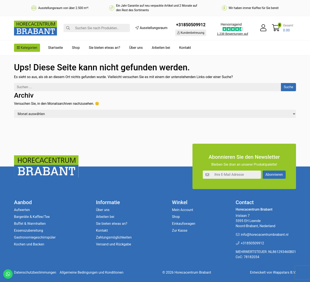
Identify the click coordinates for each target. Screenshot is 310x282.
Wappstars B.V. (284, 272)
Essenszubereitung (28, 230)
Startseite (55, 48)
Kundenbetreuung (190, 32)
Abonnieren (274, 175)
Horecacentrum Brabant (192, 272)
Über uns (136, 48)
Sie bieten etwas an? (104, 48)
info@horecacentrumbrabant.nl (264, 235)
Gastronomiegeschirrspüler (35, 237)
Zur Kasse (179, 230)
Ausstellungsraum (151, 28)
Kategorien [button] (27, 48)
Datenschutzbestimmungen (35, 272)
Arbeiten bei (161, 48)
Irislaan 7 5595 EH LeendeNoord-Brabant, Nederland (255, 221)
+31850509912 (191, 24)
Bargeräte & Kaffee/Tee (32, 217)
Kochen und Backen (29, 244)
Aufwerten (22, 210)
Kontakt (185, 48)
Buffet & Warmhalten (30, 224)
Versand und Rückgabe (113, 244)
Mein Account (182, 210)
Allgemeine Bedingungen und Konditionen (91, 272)
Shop (76, 48)
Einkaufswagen (183, 224)
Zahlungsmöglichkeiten (114, 237)
